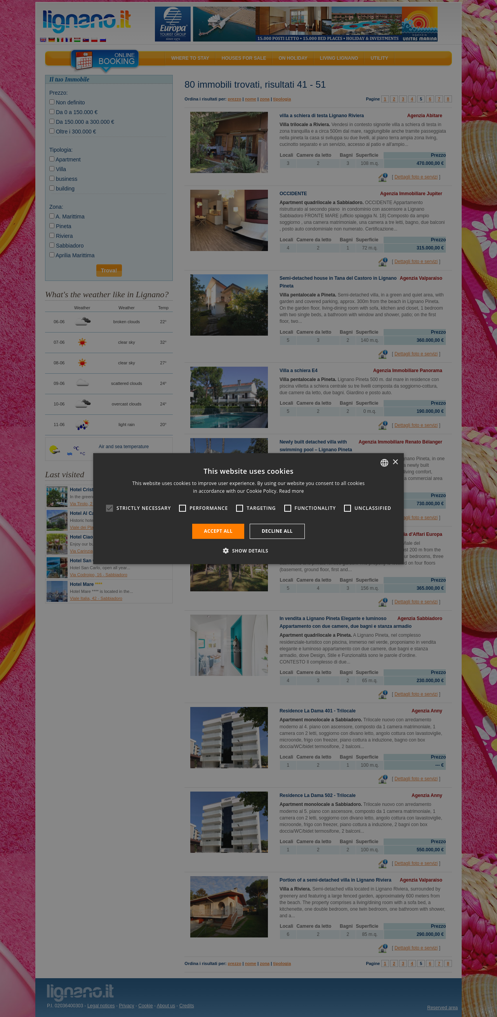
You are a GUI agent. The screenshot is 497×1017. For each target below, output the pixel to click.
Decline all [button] (277, 531)
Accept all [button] (218, 531)
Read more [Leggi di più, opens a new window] (291, 491)
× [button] (395, 462)
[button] (248, 550)
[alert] (248, 508)
